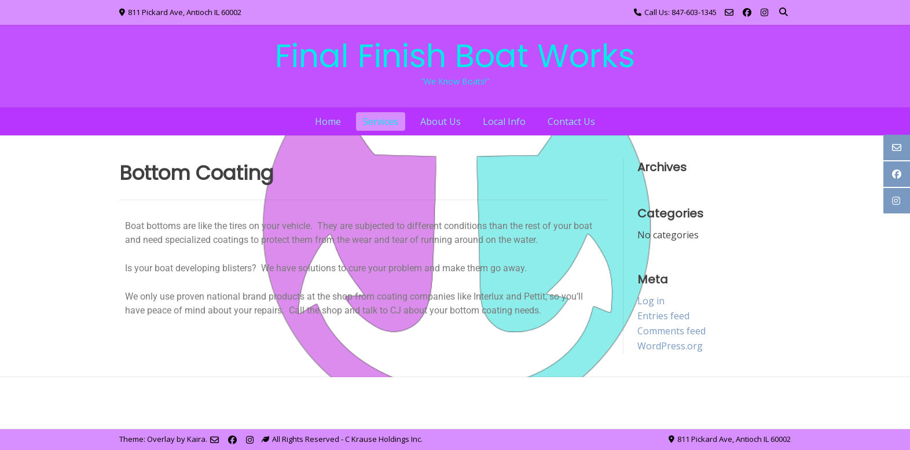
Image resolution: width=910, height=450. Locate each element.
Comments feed (671, 330)
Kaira (196, 439)
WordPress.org (670, 346)
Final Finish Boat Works (455, 56)
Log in (651, 300)
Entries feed (663, 315)
